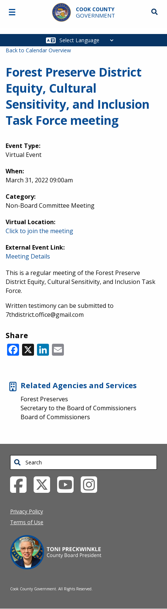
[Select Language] (88, 40)
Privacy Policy (26, 511)
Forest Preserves (44, 399)
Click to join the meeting (39, 231)
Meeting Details (28, 256)
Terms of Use (26, 522)
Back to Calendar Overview (38, 50)
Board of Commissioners (55, 417)
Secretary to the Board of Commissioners (78, 408)
